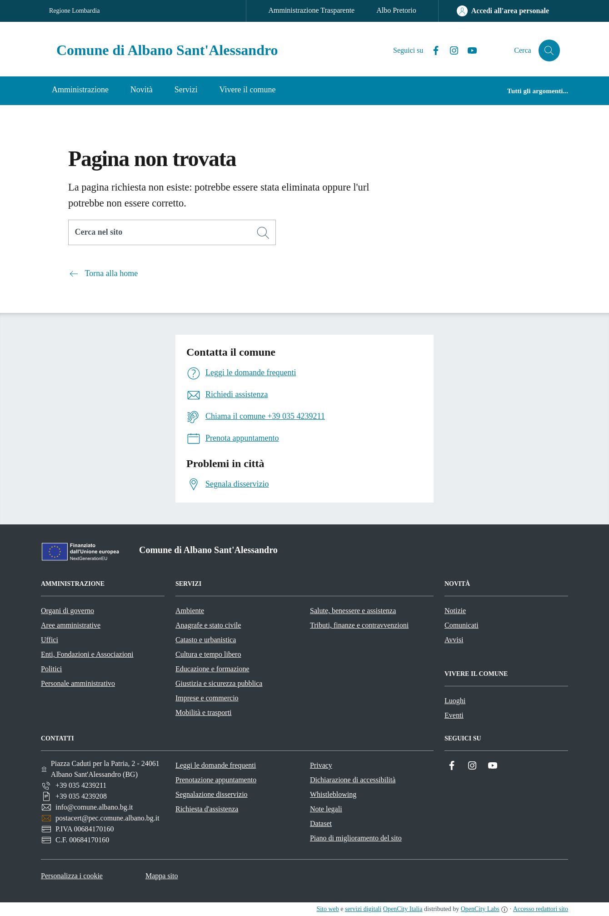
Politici (51, 669)
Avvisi (453, 640)
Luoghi (454, 701)
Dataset (321, 823)
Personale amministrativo (78, 683)
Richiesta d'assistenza (206, 809)
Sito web (327, 909)
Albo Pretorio (396, 10)
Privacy (321, 765)
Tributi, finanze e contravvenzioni (359, 625)
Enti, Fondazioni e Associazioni (87, 654)
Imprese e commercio (207, 698)
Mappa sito (161, 876)
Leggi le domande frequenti (215, 765)
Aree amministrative (70, 625)
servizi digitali (363, 909)
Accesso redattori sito (540, 909)
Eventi (454, 715)
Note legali (326, 809)
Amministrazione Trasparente (311, 10)
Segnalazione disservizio (211, 794)
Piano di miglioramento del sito (356, 838)
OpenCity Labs (480, 909)
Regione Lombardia (74, 10)
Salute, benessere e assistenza (353, 610)
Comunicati (461, 625)
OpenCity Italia (403, 909)
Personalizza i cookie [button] (72, 876)
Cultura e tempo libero (208, 654)
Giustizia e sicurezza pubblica (218, 683)
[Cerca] (263, 233)
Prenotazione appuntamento (215, 780)
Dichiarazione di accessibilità (352, 780)
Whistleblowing (333, 794)
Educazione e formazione (212, 669)
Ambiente (189, 610)
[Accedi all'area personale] (503, 11)
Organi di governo (67, 610)
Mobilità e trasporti (203, 712)
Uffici (49, 640)
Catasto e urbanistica (205, 640)
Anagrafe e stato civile (208, 625)
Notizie (455, 610)
